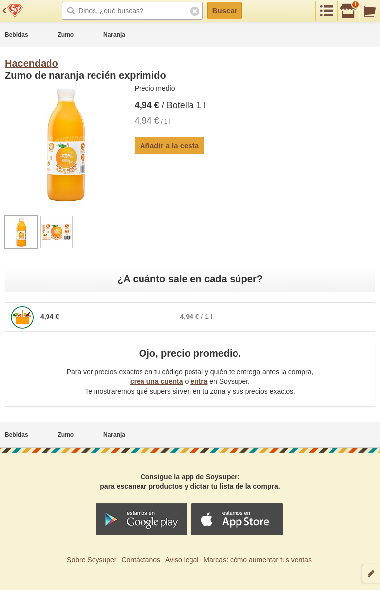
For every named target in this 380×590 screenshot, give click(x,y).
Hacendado (31, 63)
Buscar (225, 10)
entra (198, 381)
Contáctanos (140, 560)
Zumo (66, 34)
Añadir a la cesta (169, 145)
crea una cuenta (156, 381)
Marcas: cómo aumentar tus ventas (257, 560)
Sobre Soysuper (91, 560)
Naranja (114, 34)
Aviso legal (181, 560)
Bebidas (16, 34)
